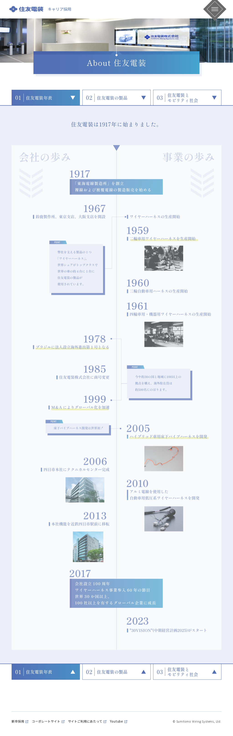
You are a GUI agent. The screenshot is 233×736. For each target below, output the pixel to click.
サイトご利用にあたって (85, 721)
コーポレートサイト (46, 721)
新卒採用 (18, 721)
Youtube (116, 721)
